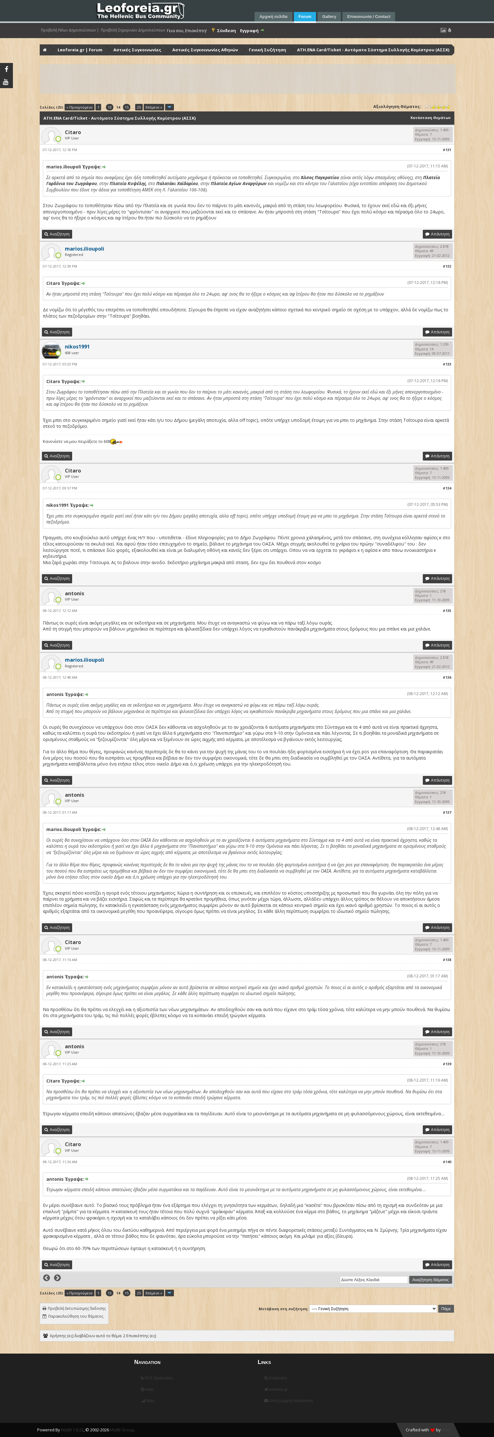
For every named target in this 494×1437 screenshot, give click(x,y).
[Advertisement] (229, 79)
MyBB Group (122, 1430)
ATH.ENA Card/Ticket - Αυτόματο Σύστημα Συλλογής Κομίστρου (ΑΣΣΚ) (373, 50)
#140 (447, 1161)
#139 (447, 1063)
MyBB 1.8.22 (72, 1430)
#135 (447, 610)
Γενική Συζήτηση (267, 50)
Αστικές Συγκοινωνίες (137, 50)
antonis (74, 593)
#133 (447, 364)
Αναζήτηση (275, 1378)
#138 (447, 959)
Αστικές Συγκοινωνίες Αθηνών (205, 50)
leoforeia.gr (276, 1389)
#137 (447, 812)
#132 (447, 266)
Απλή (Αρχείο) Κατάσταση (288, 1401)
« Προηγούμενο (79, 107)
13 (110, 107)
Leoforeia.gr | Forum (80, 50)
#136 (447, 677)
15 (127, 107)
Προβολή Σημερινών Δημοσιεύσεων (133, 30)
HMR (446, 1430)
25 (139, 107)
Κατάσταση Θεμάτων (431, 117)
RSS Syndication (157, 1378)
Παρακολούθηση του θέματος (75, 1316)
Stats (147, 1401)
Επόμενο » (154, 107)
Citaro (73, 132)
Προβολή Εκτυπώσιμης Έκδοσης (77, 1308)
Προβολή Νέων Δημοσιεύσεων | (70, 30)
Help (147, 1389)
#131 (447, 149)
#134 (447, 488)
